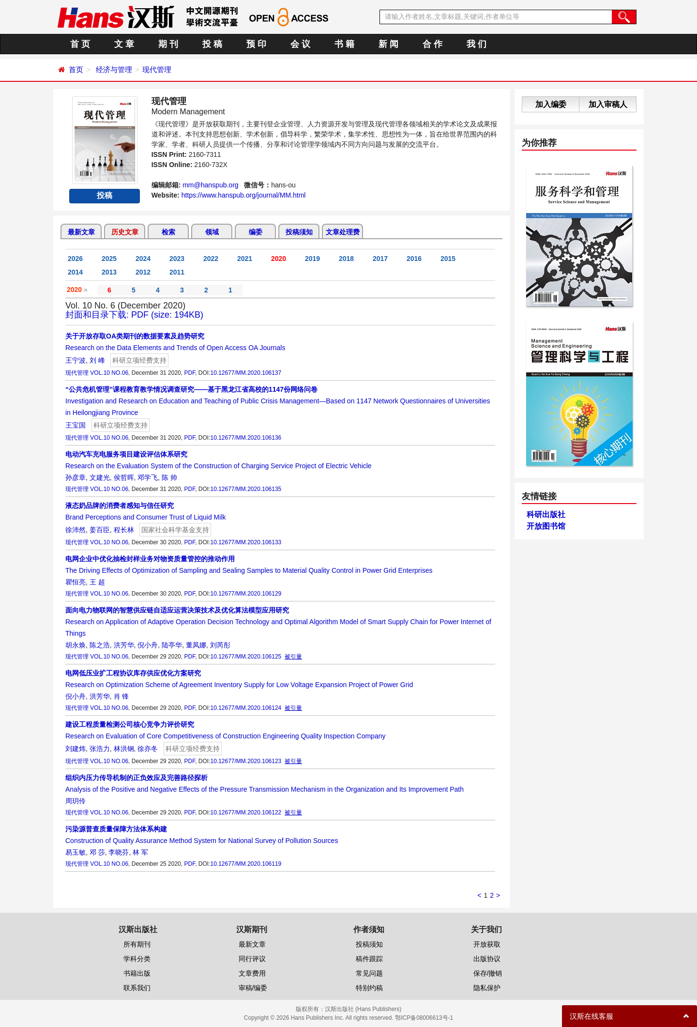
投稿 (104, 195)
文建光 (100, 477)
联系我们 (137, 988)
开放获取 (486, 944)
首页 (76, 69)
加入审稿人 (608, 104)
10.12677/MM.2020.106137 (245, 372)
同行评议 (252, 959)
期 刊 (168, 44)
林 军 (140, 852)
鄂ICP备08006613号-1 (424, 1017)
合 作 (432, 44)
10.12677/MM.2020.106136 (245, 437)
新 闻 (388, 44)
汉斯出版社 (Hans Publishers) (363, 1009)
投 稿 (212, 44)
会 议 (300, 44)
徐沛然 (75, 530)
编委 (255, 232)
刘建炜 (75, 748)
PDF (189, 372)
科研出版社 (546, 514)
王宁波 (75, 360)
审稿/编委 (253, 988)
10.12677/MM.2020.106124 (245, 708)
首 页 (80, 44)
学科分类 (137, 959)
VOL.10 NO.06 (109, 372)
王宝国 (75, 425)
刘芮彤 (220, 645)
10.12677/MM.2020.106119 (245, 863)
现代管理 (156, 69)
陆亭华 (172, 645)
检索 (168, 232)
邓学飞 (147, 477)
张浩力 (100, 748)
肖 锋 (121, 696)
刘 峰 (97, 360)
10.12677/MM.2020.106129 (245, 593)
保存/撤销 (487, 973)
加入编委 (550, 104)
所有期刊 (137, 944)
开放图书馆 (546, 526)
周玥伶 (75, 801)
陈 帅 (169, 477)
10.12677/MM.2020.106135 (245, 489)
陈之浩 (100, 645)
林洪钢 (124, 748)
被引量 (293, 656)
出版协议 (486, 959)
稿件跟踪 (369, 959)
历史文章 (124, 232)
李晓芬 (118, 852)
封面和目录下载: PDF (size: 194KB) (134, 315)
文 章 (124, 44)
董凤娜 (196, 645)
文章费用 (252, 973)
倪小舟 (147, 645)
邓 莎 (97, 852)
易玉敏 (75, 852)
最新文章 (81, 232)
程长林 (124, 530)
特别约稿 (369, 988)
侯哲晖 (124, 477)
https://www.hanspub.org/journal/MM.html (244, 195)
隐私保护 (486, 988)
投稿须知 (299, 232)
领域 (212, 232)
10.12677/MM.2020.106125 (245, 656)
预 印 (256, 44)
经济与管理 (114, 69)
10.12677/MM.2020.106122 (245, 812)
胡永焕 (75, 645)
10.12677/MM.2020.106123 (245, 761)
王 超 (97, 582)
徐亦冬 (147, 748)
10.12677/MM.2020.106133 (245, 542)
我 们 (476, 44)
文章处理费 (343, 232)
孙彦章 (75, 477)
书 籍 (344, 44)
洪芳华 (124, 645)
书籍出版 (137, 973)
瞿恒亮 (75, 582)
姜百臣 (100, 530)
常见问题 (369, 973)
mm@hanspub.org (210, 185)
